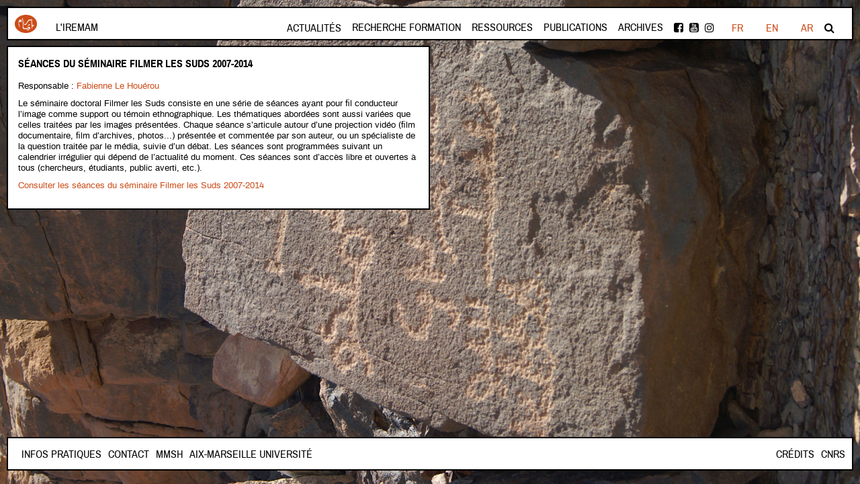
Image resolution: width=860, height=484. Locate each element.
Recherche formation (406, 27)
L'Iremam (77, 27)
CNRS (833, 454)
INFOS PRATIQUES (61, 454)
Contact (128, 454)
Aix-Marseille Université (250, 454)
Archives (640, 27)
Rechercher (829, 27)
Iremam (26, 24)
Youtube (694, 27)
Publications (575, 27)
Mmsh (169, 454)
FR (737, 28)
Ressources (502, 27)
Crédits (795, 454)
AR (807, 28)
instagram (709, 27)
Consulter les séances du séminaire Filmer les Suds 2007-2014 (141, 186)
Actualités (314, 28)
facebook (678, 27)
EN (772, 28)
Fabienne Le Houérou (118, 86)
